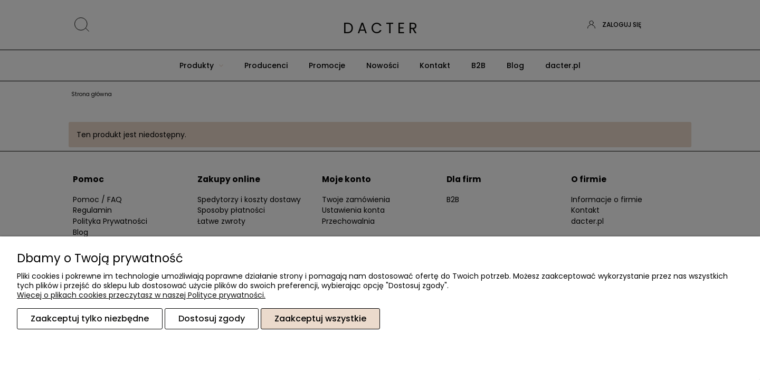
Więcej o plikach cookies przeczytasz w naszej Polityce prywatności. (141, 295)
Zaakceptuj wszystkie (320, 318)
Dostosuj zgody (211, 318)
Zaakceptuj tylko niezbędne (90, 318)
